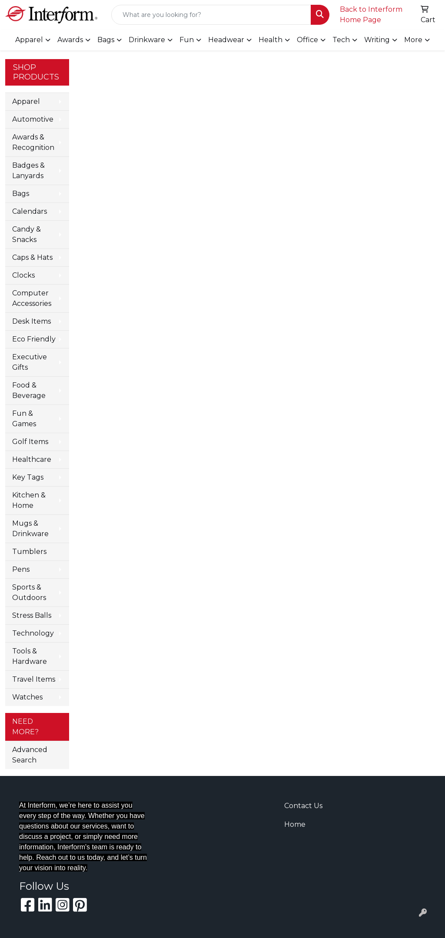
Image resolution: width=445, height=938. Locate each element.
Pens (21, 569)
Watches (27, 697)
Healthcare (31, 459)
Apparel (26, 101)
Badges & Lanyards (28, 170)
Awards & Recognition (33, 142)
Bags (20, 193)
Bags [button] (105, 40)
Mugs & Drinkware (30, 528)
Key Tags (27, 477)
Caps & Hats (32, 257)
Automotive (32, 119)
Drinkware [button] (147, 40)
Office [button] (307, 40)
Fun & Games (24, 418)
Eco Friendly (34, 339)
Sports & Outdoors (29, 592)
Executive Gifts (29, 362)
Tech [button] (341, 40)
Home (295, 824)
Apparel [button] (29, 40)
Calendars (29, 211)
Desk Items (31, 321)
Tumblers (29, 551)
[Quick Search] (211, 15)
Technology (33, 633)
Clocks (23, 275)
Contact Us (303, 806)
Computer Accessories (31, 298)
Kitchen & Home (29, 500)
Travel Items (33, 679)
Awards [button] (70, 40)
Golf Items (30, 442)
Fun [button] (186, 40)
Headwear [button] (226, 40)
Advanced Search (29, 755)
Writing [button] (377, 40)
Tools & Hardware (29, 656)
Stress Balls (31, 615)
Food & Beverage (29, 390)
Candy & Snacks (26, 234)
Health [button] (270, 40)
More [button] (413, 40)
